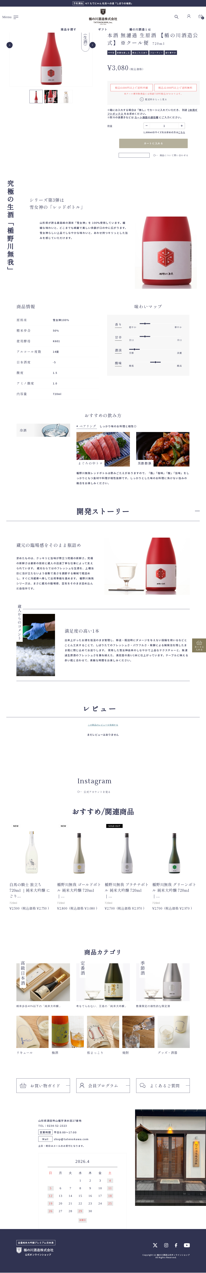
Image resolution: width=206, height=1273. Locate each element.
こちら (181, 132)
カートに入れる (153, 143)
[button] (36, 96)
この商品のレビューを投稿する (103, 725)
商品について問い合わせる (170, 155)
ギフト (102, 29)
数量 (110, 126)
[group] (51, 45)
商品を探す (68, 29)
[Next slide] (92, 45)
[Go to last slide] (9, 45)
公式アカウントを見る (94, 792)
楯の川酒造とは (140, 29)
